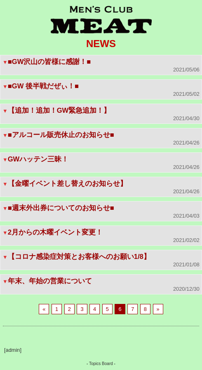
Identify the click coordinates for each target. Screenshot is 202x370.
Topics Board (101, 363)
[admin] (12, 350)
